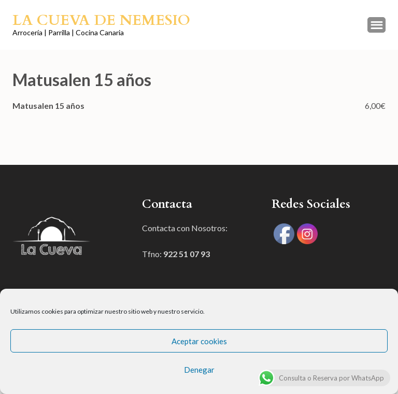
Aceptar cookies (199, 341)
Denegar (199, 369)
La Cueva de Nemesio (101, 20)
